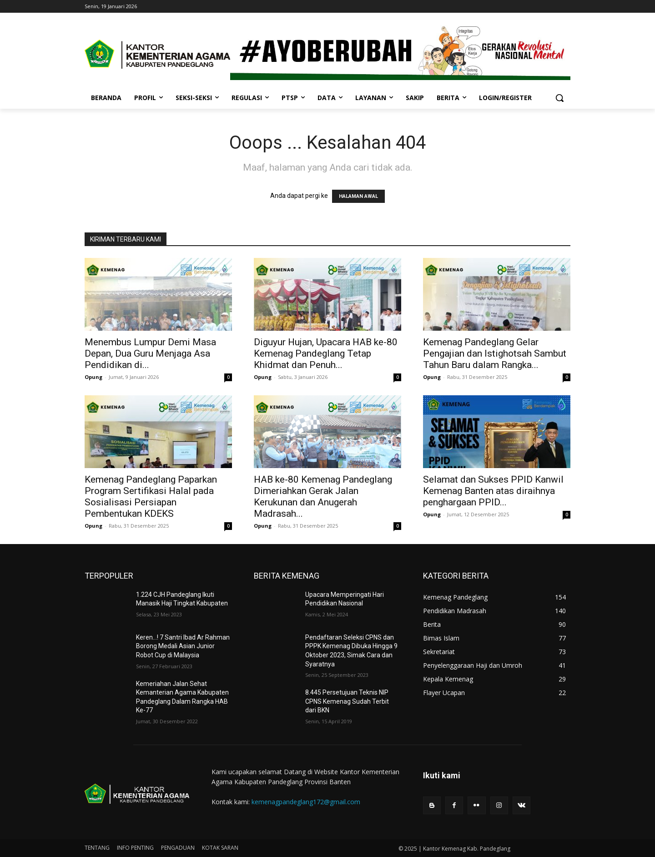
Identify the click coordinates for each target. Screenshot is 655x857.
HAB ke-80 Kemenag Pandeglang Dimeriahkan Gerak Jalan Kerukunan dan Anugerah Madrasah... (323, 496)
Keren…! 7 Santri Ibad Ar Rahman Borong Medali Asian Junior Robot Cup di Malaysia (183, 646)
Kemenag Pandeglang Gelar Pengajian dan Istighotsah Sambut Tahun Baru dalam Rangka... (494, 353)
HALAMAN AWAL (358, 196)
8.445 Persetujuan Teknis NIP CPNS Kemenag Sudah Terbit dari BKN (347, 701)
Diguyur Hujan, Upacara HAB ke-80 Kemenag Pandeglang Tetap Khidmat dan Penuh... (326, 353)
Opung (93, 376)
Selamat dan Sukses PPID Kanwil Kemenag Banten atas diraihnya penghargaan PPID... (493, 491)
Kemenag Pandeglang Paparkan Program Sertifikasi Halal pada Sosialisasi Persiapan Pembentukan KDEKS (151, 496)
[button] (559, 98)
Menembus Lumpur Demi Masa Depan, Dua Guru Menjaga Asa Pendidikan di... (150, 353)
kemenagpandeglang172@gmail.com (306, 801)
